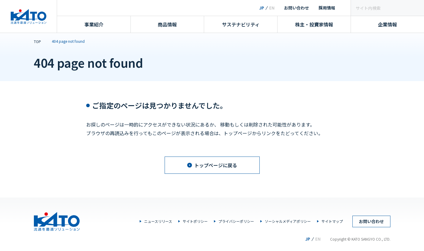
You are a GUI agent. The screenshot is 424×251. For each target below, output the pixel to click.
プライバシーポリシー (236, 221)
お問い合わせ (296, 7)
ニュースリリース (158, 221)
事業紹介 (93, 24)
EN (272, 8)
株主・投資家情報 (314, 24)
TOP (37, 41)
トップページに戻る (212, 165)
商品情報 (167, 24)
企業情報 (387, 24)
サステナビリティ (241, 24)
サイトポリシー (195, 221)
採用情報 (327, 7)
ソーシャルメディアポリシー (288, 221)
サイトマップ (332, 221)
